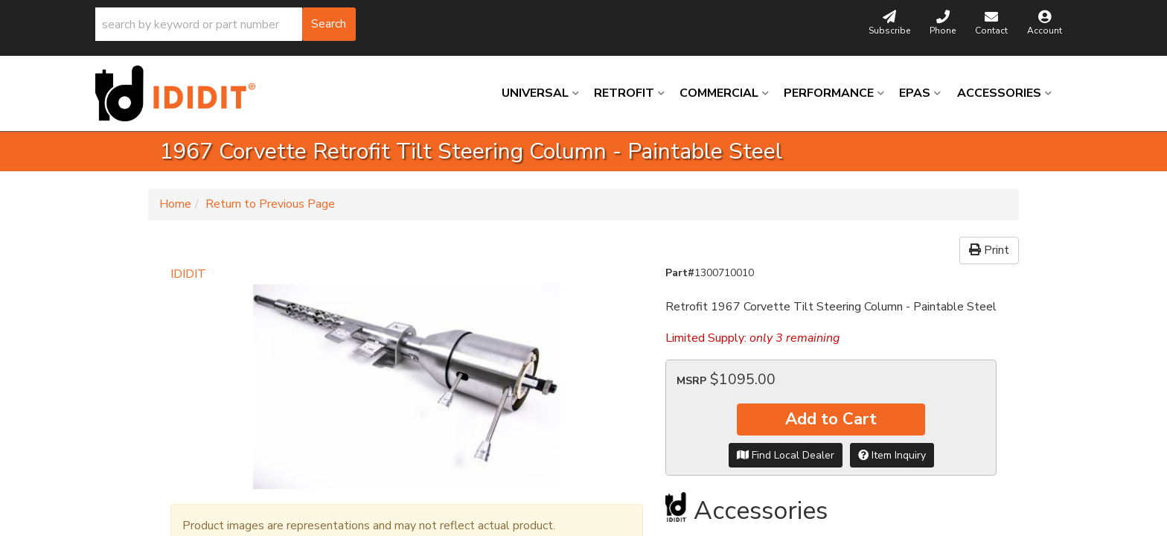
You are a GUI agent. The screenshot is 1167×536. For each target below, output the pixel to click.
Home (175, 204)
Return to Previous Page (270, 204)
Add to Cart (831, 419)
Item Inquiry (892, 455)
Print (989, 250)
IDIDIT (188, 274)
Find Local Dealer (785, 455)
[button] (225, 24)
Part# (679, 273)
